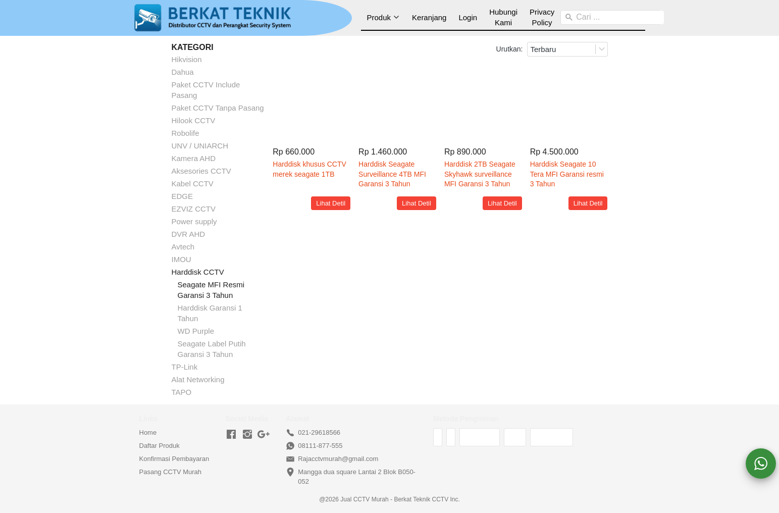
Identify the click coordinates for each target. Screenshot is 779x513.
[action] (761, 463)
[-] (231, 434)
